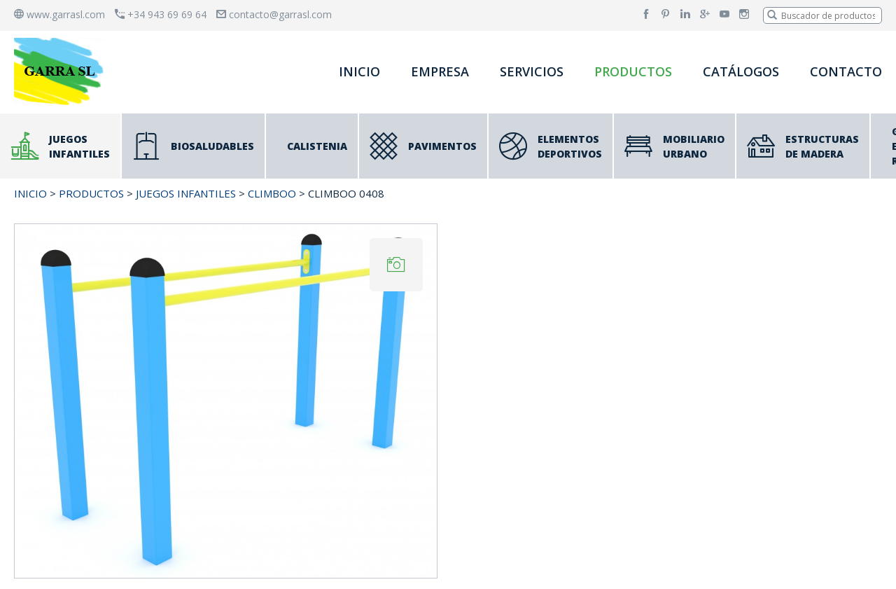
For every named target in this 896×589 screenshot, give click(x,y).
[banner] (61, 71)
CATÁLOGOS (741, 71)
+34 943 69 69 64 (160, 14)
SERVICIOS (532, 71)
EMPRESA (440, 71)
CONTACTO (846, 71)
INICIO (359, 71)
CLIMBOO (272, 193)
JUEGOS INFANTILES (186, 193)
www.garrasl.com (59, 14)
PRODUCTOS (633, 71)
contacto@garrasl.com (274, 14)
